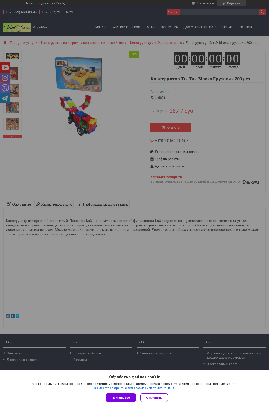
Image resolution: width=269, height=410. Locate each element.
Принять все (120, 397)
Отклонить (154, 397)
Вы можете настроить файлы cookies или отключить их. (133, 388)
